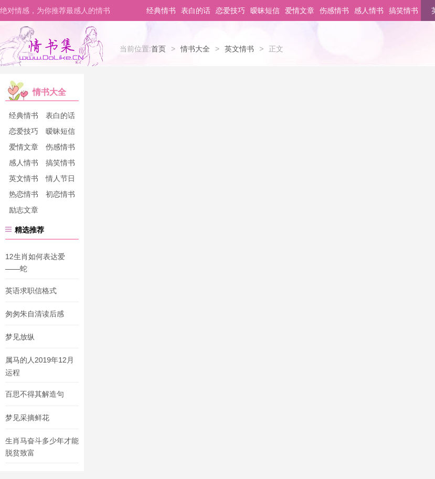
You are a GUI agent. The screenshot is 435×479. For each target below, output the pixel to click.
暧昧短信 (265, 10)
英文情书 (239, 49)
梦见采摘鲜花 (27, 417)
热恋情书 (23, 194)
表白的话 (195, 10)
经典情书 (161, 10)
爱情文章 (299, 10)
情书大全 (195, 49)
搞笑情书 (403, 10)
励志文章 (23, 210)
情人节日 (60, 178)
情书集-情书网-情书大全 (51, 46)
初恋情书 (60, 194)
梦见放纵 (20, 337)
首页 (158, 49)
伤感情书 (334, 10)
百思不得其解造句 (34, 394)
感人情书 (369, 10)
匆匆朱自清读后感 (34, 314)
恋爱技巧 (230, 10)
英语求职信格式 (31, 290)
